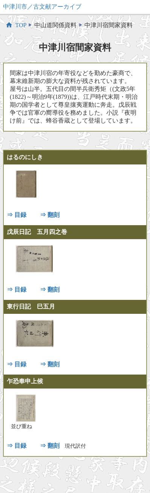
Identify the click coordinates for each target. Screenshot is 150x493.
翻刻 (53, 215)
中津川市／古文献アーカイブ (42, 6)
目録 (20, 215)
